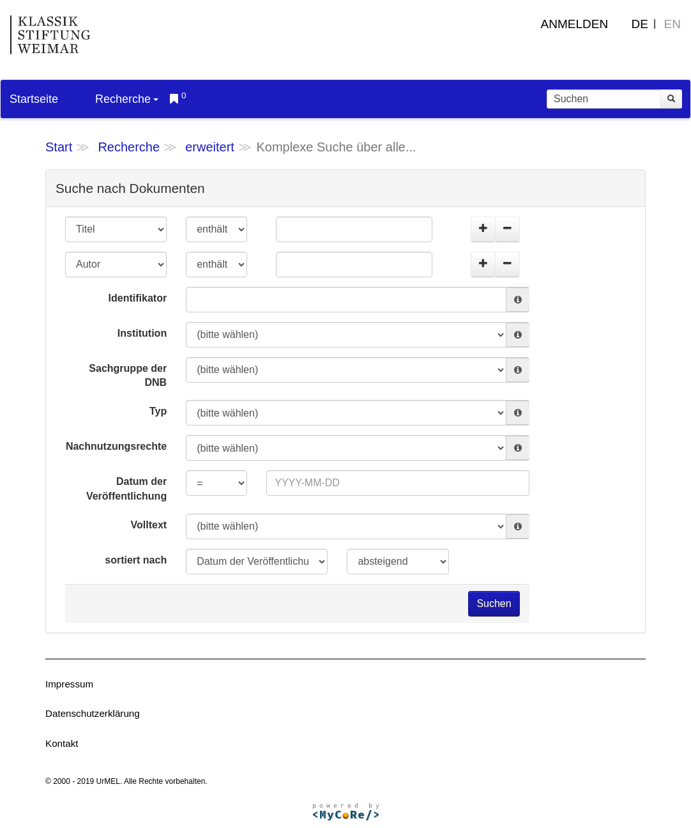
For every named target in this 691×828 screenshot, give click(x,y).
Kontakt (62, 743)
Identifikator (138, 298)
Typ (158, 411)
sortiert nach (136, 560)
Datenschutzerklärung (92, 713)
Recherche (126, 99)
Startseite (34, 99)
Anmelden (575, 24)
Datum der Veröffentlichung (126, 489)
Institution (142, 333)
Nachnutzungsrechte (116, 446)
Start (58, 147)
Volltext (149, 524)
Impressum (69, 683)
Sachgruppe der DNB (128, 375)
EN (672, 24)
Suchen (493, 603)
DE (640, 24)
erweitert (209, 147)
